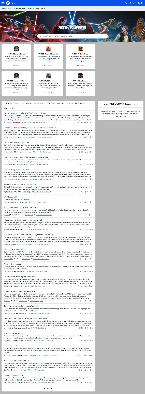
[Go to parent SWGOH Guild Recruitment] (41, 152)
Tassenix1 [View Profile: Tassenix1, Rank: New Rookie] (7, 286)
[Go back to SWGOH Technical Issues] (80, 54)
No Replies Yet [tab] (79, 103)
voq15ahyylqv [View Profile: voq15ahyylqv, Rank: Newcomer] (8, 271)
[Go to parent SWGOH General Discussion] (41, 137)
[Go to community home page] (12, 3)
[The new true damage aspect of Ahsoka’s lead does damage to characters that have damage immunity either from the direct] (48, 225)
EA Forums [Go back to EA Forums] (4, 8)
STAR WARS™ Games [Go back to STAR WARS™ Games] (20, 8)
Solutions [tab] (70, 103)
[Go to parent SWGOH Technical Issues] (38, 123)
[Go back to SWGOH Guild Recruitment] (48, 81)
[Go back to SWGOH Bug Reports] (80, 81)
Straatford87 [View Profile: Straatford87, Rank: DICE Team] (8, 122)
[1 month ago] (24, 123)
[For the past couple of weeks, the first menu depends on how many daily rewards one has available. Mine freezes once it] (48, 268)
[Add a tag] (12, 108)
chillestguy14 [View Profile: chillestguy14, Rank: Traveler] (8, 244)
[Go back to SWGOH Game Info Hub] (16, 54)
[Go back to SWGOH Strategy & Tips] (16, 81)
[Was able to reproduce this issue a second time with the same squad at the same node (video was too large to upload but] (48, 161)
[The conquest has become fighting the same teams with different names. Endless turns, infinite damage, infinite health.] (48, 337)
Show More (48, 388)
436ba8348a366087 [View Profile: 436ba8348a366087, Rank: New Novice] (10, 382)
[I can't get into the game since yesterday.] (48, 200)
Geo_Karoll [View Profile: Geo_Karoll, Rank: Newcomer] (7, 202)
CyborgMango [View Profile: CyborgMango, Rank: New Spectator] (8, 164)
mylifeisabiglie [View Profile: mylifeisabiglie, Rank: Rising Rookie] (8, 192)
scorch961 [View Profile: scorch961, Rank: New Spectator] (7, 328)
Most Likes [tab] (29, 103)
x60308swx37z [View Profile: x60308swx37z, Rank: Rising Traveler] (9, 341)
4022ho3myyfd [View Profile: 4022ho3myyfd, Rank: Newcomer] (9, 137)
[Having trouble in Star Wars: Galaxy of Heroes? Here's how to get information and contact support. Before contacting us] (48, 118)
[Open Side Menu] (3, 3)
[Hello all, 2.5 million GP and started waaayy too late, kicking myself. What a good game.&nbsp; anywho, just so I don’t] (48, 379)
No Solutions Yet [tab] (39, 103)
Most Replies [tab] (61, 103)
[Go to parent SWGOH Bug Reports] (40, 165)
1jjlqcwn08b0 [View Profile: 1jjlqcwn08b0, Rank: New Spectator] (8, 229)
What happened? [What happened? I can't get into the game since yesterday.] (10, 197)
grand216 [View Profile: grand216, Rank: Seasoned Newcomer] (7, 215)
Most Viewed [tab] (51, 103)
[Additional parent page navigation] (11, 8)
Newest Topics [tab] (19, 103)
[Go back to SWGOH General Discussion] (48, 54)
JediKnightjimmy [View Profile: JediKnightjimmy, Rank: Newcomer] (9, 313)
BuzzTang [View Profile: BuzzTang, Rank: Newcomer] (7, 370)
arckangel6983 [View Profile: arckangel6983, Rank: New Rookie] (8, 259)
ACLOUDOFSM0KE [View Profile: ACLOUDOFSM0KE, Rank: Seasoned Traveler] (10, 355)
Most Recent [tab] (8, 103)
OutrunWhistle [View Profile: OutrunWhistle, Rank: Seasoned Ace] (8, 179)
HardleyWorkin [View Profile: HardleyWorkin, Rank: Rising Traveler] (8, 152)
